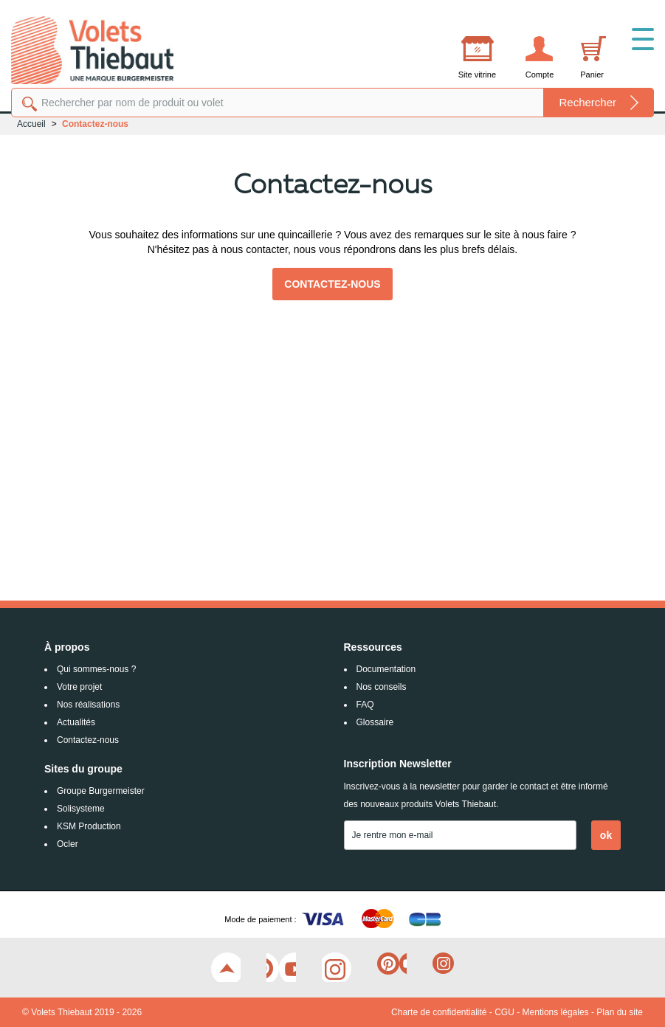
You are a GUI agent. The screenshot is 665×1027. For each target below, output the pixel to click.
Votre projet (79, 687)
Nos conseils (381, 687)
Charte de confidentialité (438, 1012)
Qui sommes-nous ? (96, 669)
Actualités (76, 722)
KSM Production (89, 826)
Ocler (67, 844)
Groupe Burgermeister (101, 791)
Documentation (386, 669)
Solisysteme (81, 808)
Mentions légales (556, 1012)
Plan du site (619, 1012)
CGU (504, 1012)
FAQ (365, 704)
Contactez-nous (332, 284)
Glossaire (375, 722)
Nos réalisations (88, 704)
